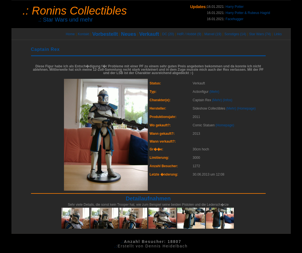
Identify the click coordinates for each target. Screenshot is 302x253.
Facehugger (234, 19)
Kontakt (83, 34)
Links (278, 34)
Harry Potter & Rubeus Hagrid (247, 13)
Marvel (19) (212, 34)
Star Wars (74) (260, 34)
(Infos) (227, 100)
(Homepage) (246, 108)
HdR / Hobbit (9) (189, 34)
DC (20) (168, 34)
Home (70, 34)
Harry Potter (234, 7)
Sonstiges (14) (235, 34)
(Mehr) (214, 92)
